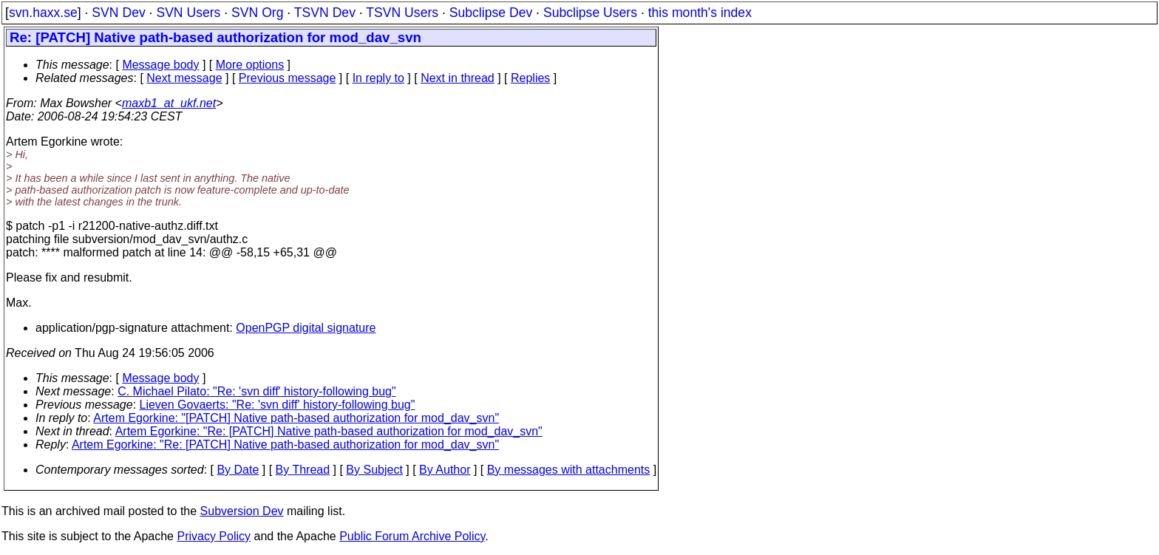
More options (250, 64)
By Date (238, 469)
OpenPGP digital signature (305, 327)
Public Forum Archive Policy (412, 536)
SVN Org (257, 12)
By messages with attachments (568, 469)
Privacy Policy (214, 536)
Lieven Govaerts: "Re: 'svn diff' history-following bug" (277, 404)
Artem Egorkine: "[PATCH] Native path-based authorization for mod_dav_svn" (296, 418)
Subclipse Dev (490, 12)
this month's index (700, 12)
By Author (444, 469)
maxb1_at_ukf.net (169, 103)
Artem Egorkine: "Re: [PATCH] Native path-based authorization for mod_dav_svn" (329, 431)
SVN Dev (118, 12)
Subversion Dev (242, 511)
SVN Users (188, 12)
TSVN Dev (325, 12)
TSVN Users (402, 12)
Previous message (287, 78)
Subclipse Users (590, 12)
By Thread (303, 469)
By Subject (374, 469)
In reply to (378, 78)
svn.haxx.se (43, 12)
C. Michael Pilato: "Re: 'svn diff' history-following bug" (256, 391)
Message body (160, 64)
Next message (184, 78)
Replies (530, 78)
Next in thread (457, 78)
